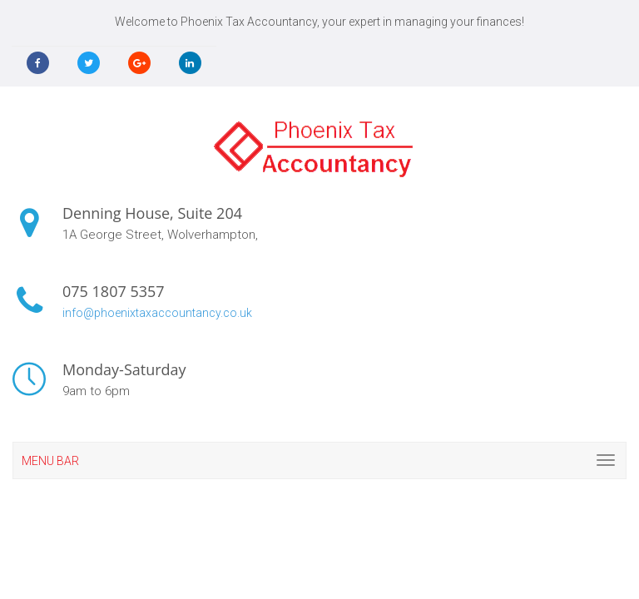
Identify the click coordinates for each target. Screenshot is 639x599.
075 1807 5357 (113, 291)
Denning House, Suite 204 (152, 213)
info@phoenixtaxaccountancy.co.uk (157, 312)
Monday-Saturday (124, 369)
